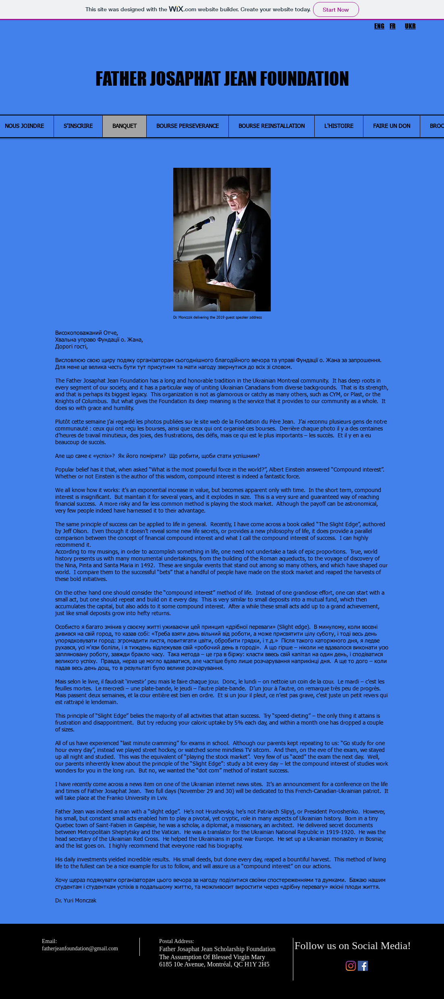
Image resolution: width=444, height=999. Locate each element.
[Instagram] (351, 966)
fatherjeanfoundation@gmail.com (80, 948)
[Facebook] (363, 966)
